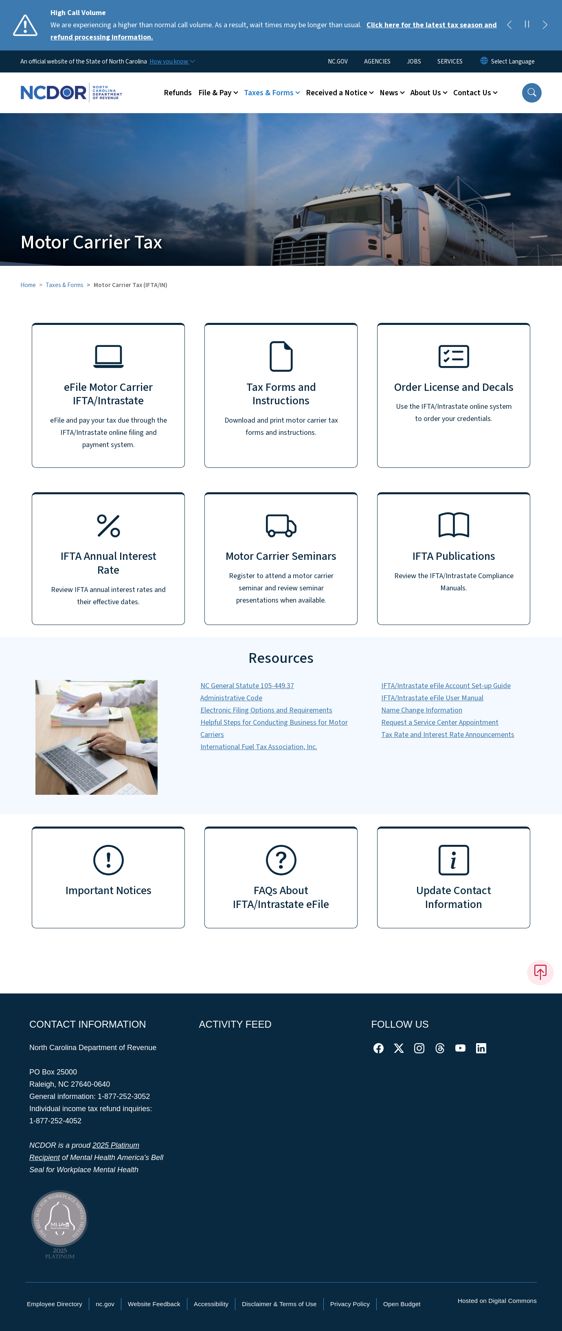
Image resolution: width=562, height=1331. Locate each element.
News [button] (389, 93)
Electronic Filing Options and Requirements (266, 710)
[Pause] (527, 25)
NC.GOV (338, 61)
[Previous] (509, 25)
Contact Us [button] (472, 93)
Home (28, 285)
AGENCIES (377, 61)
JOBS (414, 61)
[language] (513, 61)
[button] (532, 93)
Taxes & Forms (64, 285)
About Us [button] (426, 93)
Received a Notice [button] (336, 93)
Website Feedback (154, 1303)
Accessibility (211, 1303)
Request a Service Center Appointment (439, 722)
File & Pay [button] (215, 93)
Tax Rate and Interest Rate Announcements (447, 735)
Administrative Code (231, 698)
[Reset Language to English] (484, 61)
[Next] (545, 25)
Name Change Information (421, 710)
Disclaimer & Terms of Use (279, 1303)
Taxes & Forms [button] (269, 93)
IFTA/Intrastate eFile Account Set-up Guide (446, 686)
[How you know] (171, 61)
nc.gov (105, 1303)
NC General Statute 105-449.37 (247, 686)
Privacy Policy (350, 1303)
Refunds (178, 93)
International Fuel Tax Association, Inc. (258, 747)
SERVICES (450, 61)
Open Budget (402, 1303)
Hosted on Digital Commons (497, 1300)
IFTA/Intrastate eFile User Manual (432, 698)
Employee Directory (54, 1303)
